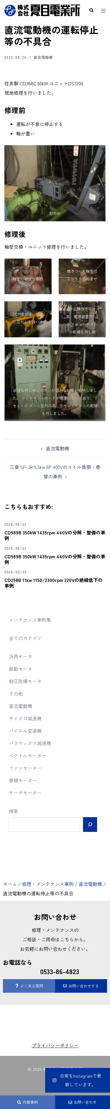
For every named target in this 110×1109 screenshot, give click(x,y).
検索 (13, 810)
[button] (91, 10)
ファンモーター (25, 767)
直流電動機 (43, 57)
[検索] (90, 824)
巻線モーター (23, 780)
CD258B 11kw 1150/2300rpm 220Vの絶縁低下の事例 (53, 582)
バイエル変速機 (25, 730)
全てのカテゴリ (25, 638)
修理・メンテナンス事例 (48, 883)
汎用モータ (20, 656)
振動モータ (20, 668)
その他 (16, 693)
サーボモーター (25, 792)
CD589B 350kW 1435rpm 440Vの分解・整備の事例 (54, 535)
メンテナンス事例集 (30, 619)
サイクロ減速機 (25, 718)
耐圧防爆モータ (25, 681)
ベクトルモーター (27, 755)
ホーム (10, 883)
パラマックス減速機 (30, 743)
